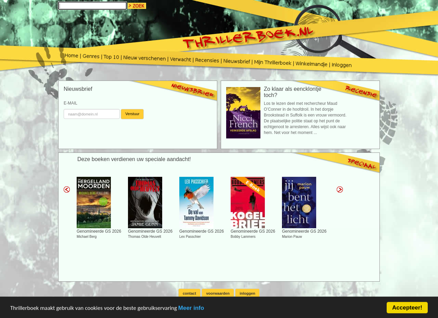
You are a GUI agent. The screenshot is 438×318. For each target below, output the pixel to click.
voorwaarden (217, 293)
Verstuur (132, 114)
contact (189, 293)
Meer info (191, 310)
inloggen (247, 293)
